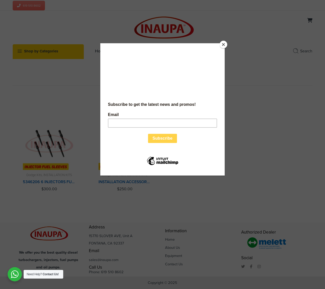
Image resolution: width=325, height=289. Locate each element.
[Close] (223, 44)
